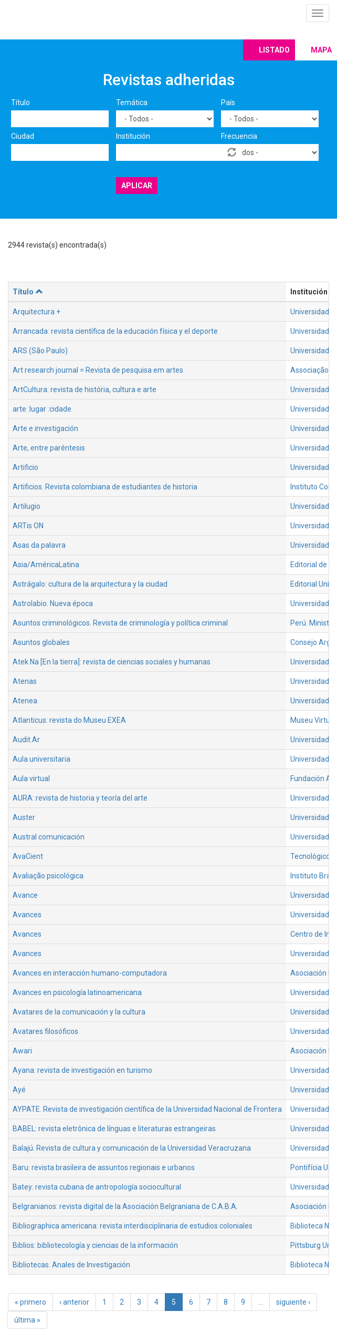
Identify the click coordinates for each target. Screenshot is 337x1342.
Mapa (321, 50)
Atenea (25, 700)
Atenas (25, 681)
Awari (22, 1051)
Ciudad (22, 136)
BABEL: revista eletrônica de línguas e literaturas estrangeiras (114, 1128)
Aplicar (136, 185)
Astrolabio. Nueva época (53, 603)
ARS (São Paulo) (40, 350)
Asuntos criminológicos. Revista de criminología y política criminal (120, 623)
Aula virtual (31, 778)
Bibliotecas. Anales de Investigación (71, 1265)
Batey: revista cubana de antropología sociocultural (97, 1187)
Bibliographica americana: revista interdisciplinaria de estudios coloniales (132, 1226)
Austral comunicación (49, 837)
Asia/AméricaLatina (46, 564)
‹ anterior (74, 1302)
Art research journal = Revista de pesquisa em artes (98, 370)
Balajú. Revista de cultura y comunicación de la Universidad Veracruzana (132, 1148)
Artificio (25, 467)
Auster (24, 817)
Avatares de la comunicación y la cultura (79, 1012)
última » (27, 1320)
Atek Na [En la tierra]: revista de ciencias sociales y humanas (111, 662)
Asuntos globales (41, 642)
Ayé (19, 1089)
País (228, 102)
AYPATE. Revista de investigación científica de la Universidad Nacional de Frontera (147, 1109)
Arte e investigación (45, 428)
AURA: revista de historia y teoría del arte (80, 798)
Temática (132, 102)
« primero (30, 1302)
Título (20, 102)
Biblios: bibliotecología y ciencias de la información (95, 1245)
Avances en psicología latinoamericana (77, 992)
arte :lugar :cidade (42, 409)
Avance (25, 895)
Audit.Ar (26, 739)
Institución (133, 136)
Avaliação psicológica (48, 876)
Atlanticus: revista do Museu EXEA (69, 720)
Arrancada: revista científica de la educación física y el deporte (115, 331)
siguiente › (293, 1302)
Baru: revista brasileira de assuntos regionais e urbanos (104, 1167)
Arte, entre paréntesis (49, 448)
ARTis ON (28, 525)
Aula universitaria (41, 759)
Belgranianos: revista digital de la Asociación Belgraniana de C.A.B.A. (125, 1206)
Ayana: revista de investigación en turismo (82, 1070)
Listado (274, 50)
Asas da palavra (39, 545)
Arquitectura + (36, 312)
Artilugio (26, 506)
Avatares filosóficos (45, 1031)
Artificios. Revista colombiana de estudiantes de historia (105, 487)
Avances (27, 914)
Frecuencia (239, 136)
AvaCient (28, 856)
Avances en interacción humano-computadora (90, 973)
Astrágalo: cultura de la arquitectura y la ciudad (90, 584)
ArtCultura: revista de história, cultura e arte (84, 389)
